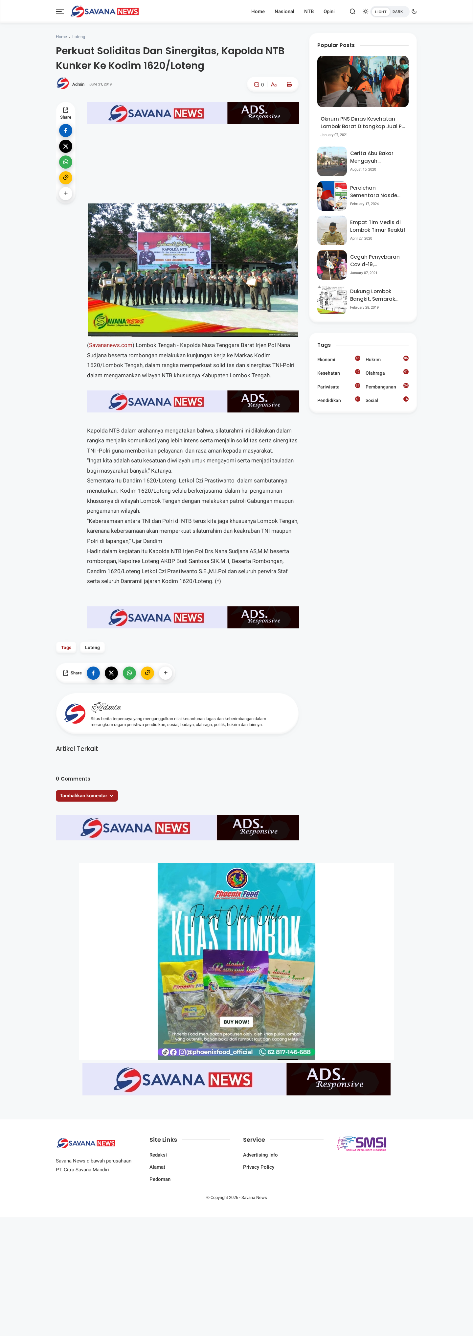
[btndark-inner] (390, 11)
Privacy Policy (258, 1167)
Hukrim (387, 359)
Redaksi (158, 1155)
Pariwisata (338, 386)
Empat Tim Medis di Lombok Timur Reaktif (377, 226)
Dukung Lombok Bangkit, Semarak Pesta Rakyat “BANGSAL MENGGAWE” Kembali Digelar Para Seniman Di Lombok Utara (377, 295)
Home (258, 11)
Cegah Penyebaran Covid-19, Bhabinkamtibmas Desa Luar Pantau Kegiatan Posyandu (375, 260)
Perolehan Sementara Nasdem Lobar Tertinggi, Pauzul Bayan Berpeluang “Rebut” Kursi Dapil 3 (376, 191)
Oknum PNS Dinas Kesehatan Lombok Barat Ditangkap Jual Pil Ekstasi (362, 122)
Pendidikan (338, 399)
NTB (309, 11)
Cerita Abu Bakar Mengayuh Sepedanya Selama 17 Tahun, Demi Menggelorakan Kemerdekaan (375, 157)
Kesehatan (338, 372)
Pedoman (159, 1179)
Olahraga (387, 372)
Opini (329, 11)
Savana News (254, 1197)
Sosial (387, 400)
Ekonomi (338, 359)
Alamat (157, 1167)
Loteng (78, 36)
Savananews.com (110, 345)
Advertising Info (260, 1155)
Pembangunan (387, 386)
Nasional (284, 11)
